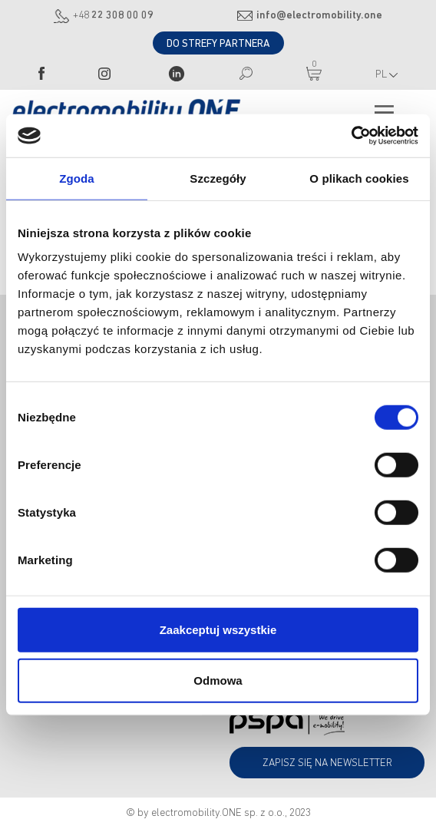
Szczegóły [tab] (218, 177)
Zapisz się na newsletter (327, 763)
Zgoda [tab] (76, 177)
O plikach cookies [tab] (358, 177)
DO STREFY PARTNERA (218, 44)
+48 (113, 15)
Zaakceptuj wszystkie (218, 629)
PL (386, 75)
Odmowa (217, 679)
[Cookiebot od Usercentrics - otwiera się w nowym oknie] (351, 136)
